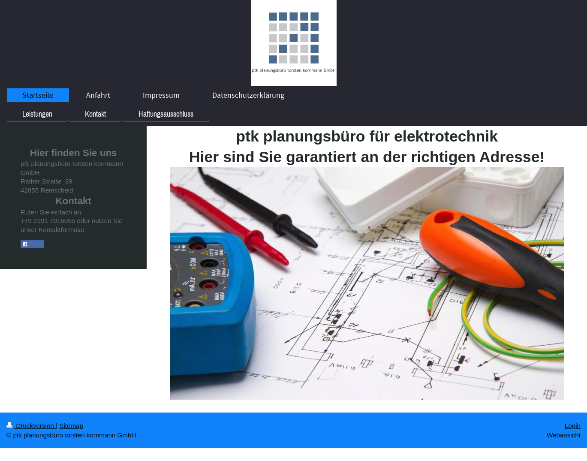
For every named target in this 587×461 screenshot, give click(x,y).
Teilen (32, 244)
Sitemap (71, 425)
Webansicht (564, 435)
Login (573, 425)
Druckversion (31, 425)
